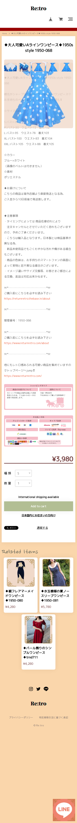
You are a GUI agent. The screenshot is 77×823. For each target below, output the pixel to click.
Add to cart (39, 576)
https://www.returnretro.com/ (23, 445)
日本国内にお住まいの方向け (38, 586)
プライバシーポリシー (21, 792)
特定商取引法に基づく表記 (53, 792)
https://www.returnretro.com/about (27, 411)
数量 (8, 553)
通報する (42, 598)
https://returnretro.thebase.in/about (28, 367)
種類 (8, 542)
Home (4, 35)
